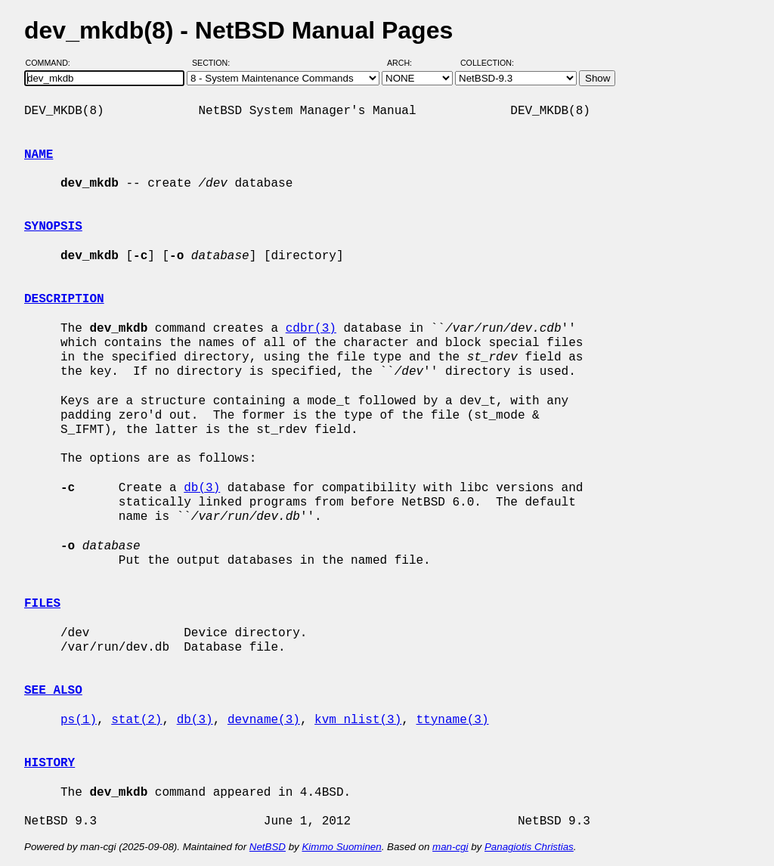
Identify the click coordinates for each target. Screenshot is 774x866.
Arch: (406, 62)
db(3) (202, 488)
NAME (38, 155)
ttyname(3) (452, 720)
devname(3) (264, 720)
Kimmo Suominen (341, 846)
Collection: (487, 62)
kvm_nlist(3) (357, 720)
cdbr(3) (311, 328)
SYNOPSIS (53, 226)
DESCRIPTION (64, 299)
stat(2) (136, 720)
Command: (52, 62)
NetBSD (267, 846)
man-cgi (450, 846)
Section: (214, 62)
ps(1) (78, 720)
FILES (42, 603)
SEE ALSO (53, 690)
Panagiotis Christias (529, 846)
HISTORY (49, 763)
